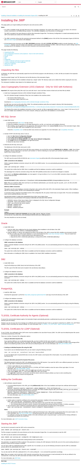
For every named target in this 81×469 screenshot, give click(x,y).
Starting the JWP (8, 65)
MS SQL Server (8, 55)
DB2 (5, 58)
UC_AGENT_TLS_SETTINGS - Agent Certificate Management (57, 324)
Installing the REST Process (8, 464)
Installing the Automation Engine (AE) (27, 15)
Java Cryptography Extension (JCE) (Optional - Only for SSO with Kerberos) (23, 53)
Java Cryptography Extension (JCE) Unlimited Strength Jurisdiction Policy (30, 102)
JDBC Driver (21, 123)
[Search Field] (40, 7)
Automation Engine (11, 39)
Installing (3, 15)
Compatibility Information (67, 130)
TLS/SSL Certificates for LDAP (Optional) (14, 62)
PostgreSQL (7, 59)
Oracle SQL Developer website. (56, 234)
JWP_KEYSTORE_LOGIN (23, 369)
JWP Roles (17, 458)
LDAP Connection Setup (21, 419)
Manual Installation (12, 15)
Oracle (6, 56)
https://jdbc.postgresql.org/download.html (35, 295)
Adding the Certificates (10, 63)
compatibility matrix (18, 130)
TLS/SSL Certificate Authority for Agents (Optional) (17, 60)
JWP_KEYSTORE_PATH (65, 344)
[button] (75, 7)
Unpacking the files (9, 52)
